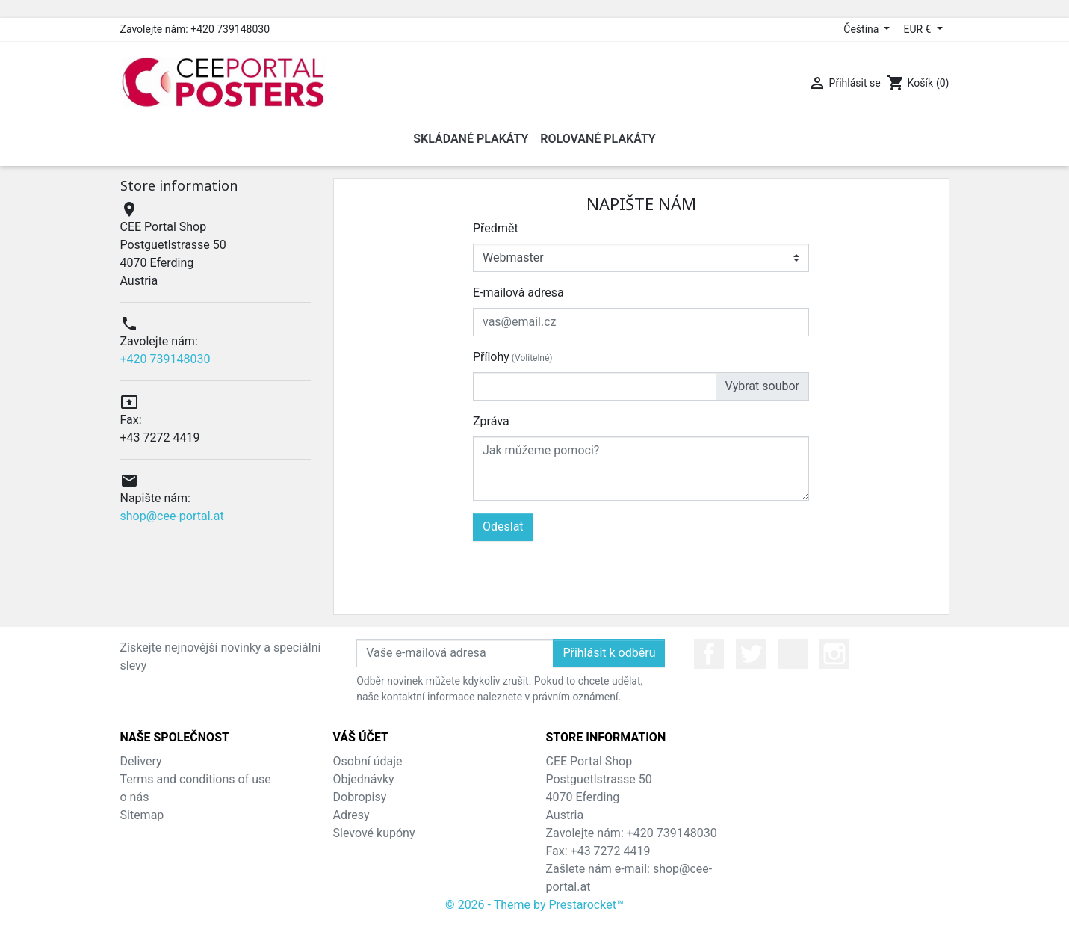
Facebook (709, 654)
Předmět (495, 228)
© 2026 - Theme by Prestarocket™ (534, 905)
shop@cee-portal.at (172, 516)
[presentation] (695, 570)
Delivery (141, 761)
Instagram (834, 654)
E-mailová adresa (518, 292)
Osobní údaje (368, 761)
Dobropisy (360, 797)
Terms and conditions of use (195, 779)
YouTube (793, 654)
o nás (134, 797)
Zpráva (491, 421)
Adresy (351, 815)
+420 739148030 (165, 359)
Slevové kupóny (374, 833)
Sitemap (142, 815)
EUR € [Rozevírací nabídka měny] (918, 29)
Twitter (751, 654)
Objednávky (363, 779)
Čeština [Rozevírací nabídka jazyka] (862, 29)
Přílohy (513, 357)
